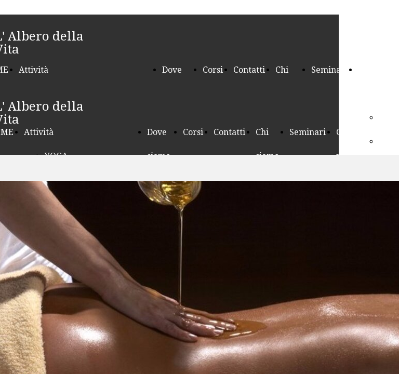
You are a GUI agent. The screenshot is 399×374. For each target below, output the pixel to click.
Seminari (329, 70)
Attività (33, 70)
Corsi (213, 70)
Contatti (249, 70)
